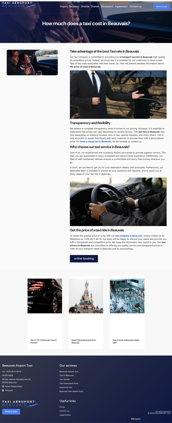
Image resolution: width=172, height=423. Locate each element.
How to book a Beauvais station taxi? (126, 341)
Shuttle (85, 6)
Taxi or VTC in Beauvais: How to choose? (43, 341)
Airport (63, 6)
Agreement (121, 6)
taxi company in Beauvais (128, 235)
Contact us (135, 6)
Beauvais (74, 6)
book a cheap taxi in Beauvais (95, 141)
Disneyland (107, 6)
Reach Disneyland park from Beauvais (83, 341)
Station (95, 6)
